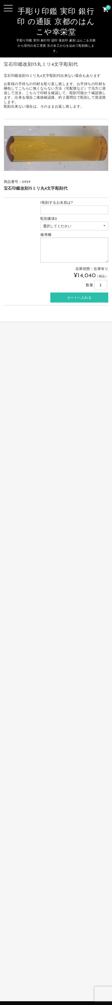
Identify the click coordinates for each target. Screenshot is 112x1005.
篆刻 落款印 (54, 973)
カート (83, 981)
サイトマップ (58, 981)
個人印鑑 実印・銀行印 (73, 965)
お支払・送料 (83, 973)
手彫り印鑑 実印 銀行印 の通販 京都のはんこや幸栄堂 (56, 22)
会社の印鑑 (27, 973)
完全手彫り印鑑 (32, 965)
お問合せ (31, 981)
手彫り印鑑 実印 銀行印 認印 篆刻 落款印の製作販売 (56, 988)
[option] (56, 148)
